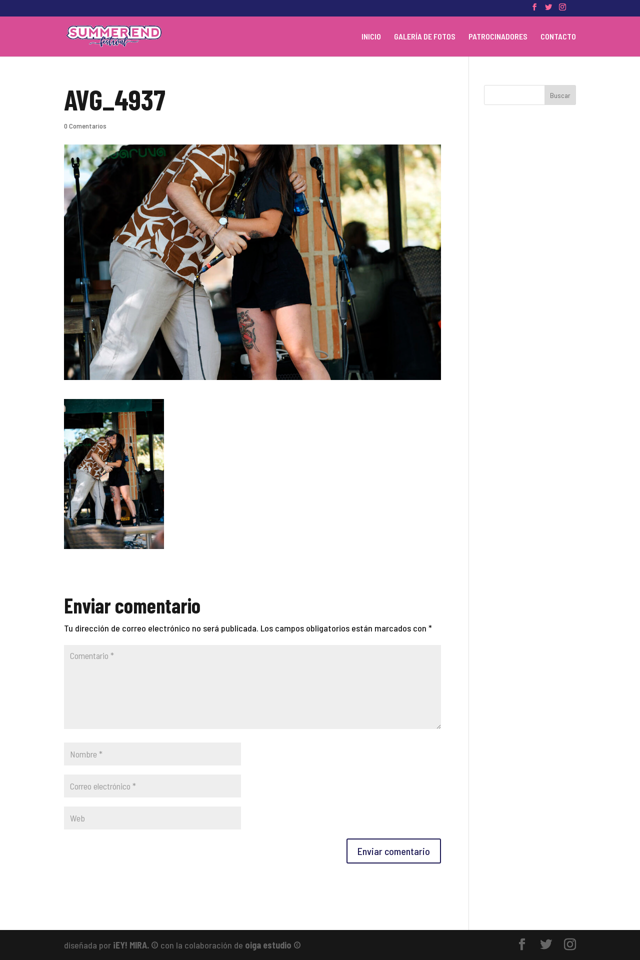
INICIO (371, 37)
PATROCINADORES (498, 37)
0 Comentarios (85, 126)
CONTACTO (558, 37)
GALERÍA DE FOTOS (425, 37)
